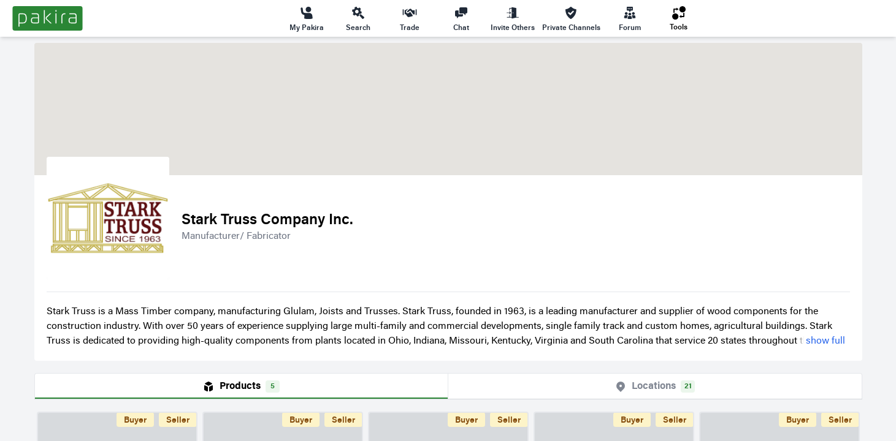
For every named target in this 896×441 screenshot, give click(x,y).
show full (825, 341)
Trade (409, 18)
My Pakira (306, 18)
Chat (461, 18)
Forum (630, 18)
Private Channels (571, 18)
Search (358, 18)
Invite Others (513, 18)
